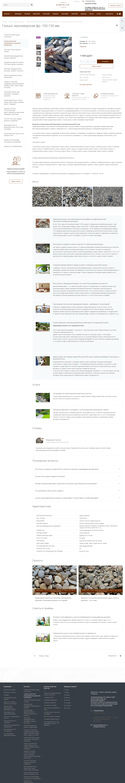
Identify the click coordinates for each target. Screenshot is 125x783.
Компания (7, 668)
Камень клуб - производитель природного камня (9, 689)
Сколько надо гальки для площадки (52, 694)
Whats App (115, 779)
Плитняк (74, 14)
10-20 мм (67, 676)
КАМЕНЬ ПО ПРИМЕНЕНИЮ (15, 147)
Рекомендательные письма (10, 680)
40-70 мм (67, 682)
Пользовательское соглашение (10, 711)
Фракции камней (70, 668)
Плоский (46, 14)
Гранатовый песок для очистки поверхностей (14, 134)
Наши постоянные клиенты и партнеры (10, 684)
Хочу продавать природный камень (10, 716)
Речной (27, 14)
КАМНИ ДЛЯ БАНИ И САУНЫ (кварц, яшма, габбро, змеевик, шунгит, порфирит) (14, 102)
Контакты (109, 14)
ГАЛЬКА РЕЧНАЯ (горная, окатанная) (12, 36)
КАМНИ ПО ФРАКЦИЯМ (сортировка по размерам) (15, 141)
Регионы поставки (9, 671)
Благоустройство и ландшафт (10, 703)
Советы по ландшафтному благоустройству (52, 675)
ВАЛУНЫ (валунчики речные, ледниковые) (13, 76)
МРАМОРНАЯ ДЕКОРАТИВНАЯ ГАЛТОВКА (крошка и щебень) (13, 63)
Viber (110, 779)
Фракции (18, 14)
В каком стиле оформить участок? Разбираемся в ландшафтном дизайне (82, 614)
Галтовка (64, 14)
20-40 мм (67, 679)
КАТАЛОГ (8, 14)
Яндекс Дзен (119, 779)
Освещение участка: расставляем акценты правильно (74, 630)
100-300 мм (67, 687)
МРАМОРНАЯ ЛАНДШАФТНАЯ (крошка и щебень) (13, 57)
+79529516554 (98, 692)
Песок (91, 14)
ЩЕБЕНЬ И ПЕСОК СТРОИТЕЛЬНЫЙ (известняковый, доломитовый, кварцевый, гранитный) (14, 111)
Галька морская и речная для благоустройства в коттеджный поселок (80, 322)
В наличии (84, 37)
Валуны (83, 14)
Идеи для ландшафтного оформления (12, 707)
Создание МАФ (48, 679)
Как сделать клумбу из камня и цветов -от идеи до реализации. (78, 244)
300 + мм (67, 690)
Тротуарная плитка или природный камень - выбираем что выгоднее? (81, 304)
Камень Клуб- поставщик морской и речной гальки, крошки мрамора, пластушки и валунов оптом (86, 358)
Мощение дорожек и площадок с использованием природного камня (80, 407)
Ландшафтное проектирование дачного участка (72, 393)
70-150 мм (67, 684)
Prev (38, 42)
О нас (100, 14)
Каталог (27, 668)
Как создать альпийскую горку (51, 690)
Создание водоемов (50, 681)
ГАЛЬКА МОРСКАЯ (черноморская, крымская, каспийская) (12, 43)
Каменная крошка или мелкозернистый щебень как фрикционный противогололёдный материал (79, 220)
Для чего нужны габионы (52, 698)
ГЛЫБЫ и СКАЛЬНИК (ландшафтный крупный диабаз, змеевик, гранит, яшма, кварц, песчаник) (14, 84)
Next (38, 69)
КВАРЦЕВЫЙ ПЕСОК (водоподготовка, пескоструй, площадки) (13, 127)
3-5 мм (66, 671)
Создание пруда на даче (51, 701)
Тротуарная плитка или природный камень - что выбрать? (51, 705)
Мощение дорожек (50, 684)
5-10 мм (66, 674)
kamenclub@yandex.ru (100, 707)
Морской (36, 14)
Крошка (55, 14)
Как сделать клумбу (50, 687)
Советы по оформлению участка (11, 699)
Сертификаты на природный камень (10, 694)
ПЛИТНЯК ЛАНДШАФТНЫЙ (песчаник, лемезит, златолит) (13, 70)
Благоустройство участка (50, 669)
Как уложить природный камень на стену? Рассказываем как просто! (80, 283)
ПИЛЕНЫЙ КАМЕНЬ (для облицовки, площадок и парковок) (12, 94)
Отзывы (6, 676)
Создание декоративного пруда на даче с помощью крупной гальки (80, 265)
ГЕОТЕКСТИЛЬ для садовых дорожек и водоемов (13, 120)
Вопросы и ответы (10, 674)
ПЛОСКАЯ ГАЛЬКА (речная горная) (12, 50)
